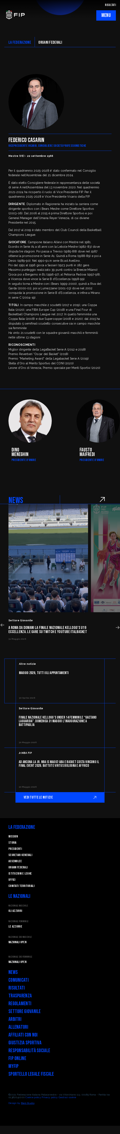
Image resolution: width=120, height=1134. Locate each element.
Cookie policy (33, 1097)
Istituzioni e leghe (20, 874)
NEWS (15, 500)
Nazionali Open (17, 942)
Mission (13, 836)
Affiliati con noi (23, 1035)
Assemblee (15, 861)
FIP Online (17, 1058)
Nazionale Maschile (18, 905)
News (13, 972)
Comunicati (18, 980)
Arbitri (14, 1019)
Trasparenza (20, 996)
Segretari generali (20, 855)
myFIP (13, 1066)
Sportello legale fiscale (31, 1074)
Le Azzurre (15, 927)
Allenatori (18, 1027)
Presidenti (15, 849)
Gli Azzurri (15, 911)
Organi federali (18, 867)
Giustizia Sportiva (24, 1043)
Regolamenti (19, 1003)
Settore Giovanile (24, 1011)
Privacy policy (50, 1097)
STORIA (12, 843)
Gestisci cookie (67, 1097)
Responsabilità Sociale (29, 1050)
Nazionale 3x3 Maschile (20, 937)
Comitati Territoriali (21, 886)
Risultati (16, 988)
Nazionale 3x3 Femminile (20, 956)
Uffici (11, 880)
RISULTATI (110, 5)
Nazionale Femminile (18, 921)
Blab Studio (27, 1103)
